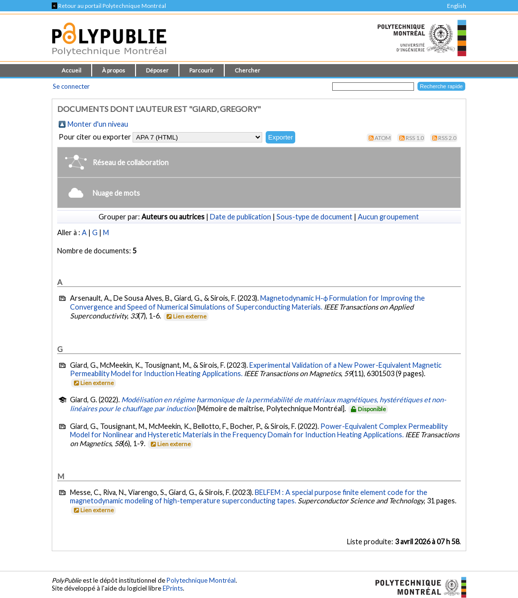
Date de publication (240, 216)
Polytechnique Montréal (201, 580)
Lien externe (186, 316)
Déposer (157, 70)
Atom (383, 138)
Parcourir (201, 70)
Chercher (247, 70)
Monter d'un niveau (98, 124)
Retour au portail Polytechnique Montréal (109, 5)
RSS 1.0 (415, 138)
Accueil (71, 70)
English (456, 5)
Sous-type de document (314, 216)
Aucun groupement (388, 216)
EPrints (173, 588)
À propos (113, 70)
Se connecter (71, 86)
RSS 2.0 (447, 138)
